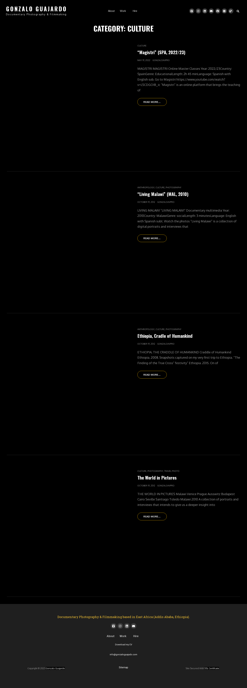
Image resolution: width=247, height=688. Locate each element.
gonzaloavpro (161, 60)
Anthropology (146, 187)
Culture (141, 45)
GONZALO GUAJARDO (36, 9)
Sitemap (123, 667)
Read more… (155, 100)
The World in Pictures (157, 477)
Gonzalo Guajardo (55, 668)
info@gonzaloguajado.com (123, 654)
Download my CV (123, 644)
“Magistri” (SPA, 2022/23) (161, 52)
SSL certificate (211, 668)
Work (123, 10)
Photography (173, 187)
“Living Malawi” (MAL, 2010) (163, 194)
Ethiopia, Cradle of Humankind (164, 335)
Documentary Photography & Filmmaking (36, 14)
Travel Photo (171, 471)
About (111, 10)
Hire (135, 10)
